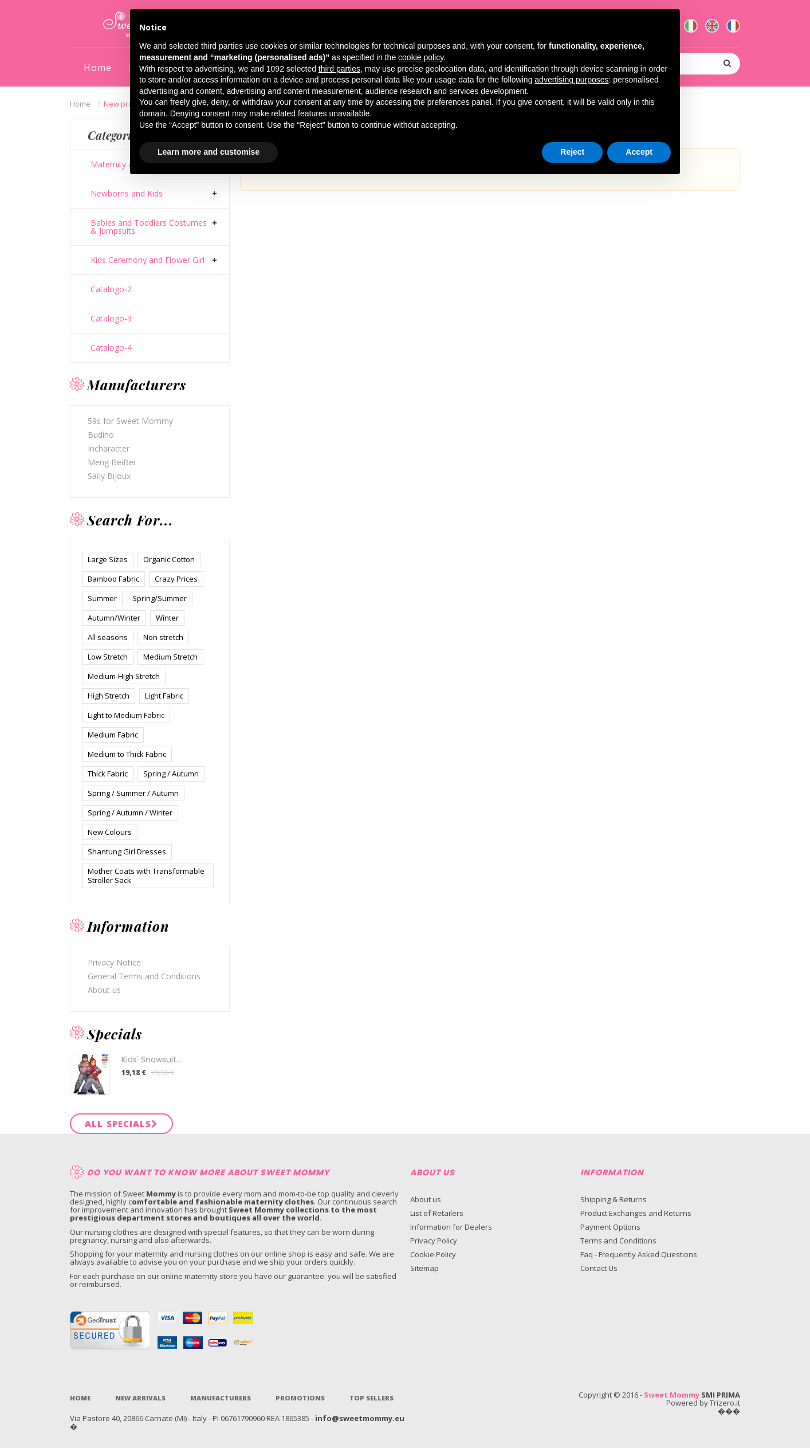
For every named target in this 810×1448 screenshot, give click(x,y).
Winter (167, 618)
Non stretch (163, 637)
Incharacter (108, 448)
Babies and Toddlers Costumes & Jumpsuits (149, 227)
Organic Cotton (169, 559)
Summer (102, 598)
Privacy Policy (433, 1240)
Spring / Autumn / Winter (130, 812)
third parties (339, 68)
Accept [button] (639, 151)
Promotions (300, 1398)
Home (80, 104)
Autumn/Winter (114, 618)
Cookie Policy (433, 1254)
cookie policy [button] (420, 57)
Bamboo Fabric (113, 579)
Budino (101, 434)
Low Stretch (108, 657)
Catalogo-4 (111, 348)
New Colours (110, 832)
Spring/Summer (159, 598)
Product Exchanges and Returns (635, 1213)
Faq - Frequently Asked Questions (638, 1254)
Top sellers (371, 1398)
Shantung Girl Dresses (127, 851)
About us (104, 989)
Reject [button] (572, 151)
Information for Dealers (451, 1227)
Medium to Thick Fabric (127, 754)
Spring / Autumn (171, 773)
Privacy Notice (114, 962)
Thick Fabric (108, 773)
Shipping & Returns (613, 1199)
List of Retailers (436, 1213)
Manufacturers (220, 1398)
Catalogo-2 (111, 289)
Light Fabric (164, 695)
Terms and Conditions (618, 1240)
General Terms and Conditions (144, 976)
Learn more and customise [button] (208, 151)
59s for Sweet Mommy (130, 420)
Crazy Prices (176, 579)
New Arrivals (140, 1398)
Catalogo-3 (111, 319)
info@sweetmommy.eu (359, 1418)
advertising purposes (571, 79)
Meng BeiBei (111, 462)
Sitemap (424, 1268)
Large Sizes (108, 559)
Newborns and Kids (127, 194)
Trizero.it (725, 1403)
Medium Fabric (113, 734)
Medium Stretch (170, 657)
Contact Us (599, 1268)
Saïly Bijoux (109, 475)
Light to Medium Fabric (126, 715)
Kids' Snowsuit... (151, 1059)
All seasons (108, 637)
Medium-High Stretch (124, 676)
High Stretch (108, 695)
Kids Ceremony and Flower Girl (148, 260)
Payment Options (610, 1227)
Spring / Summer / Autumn (133, 793)
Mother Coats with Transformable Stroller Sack (146, 875)
